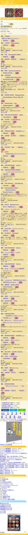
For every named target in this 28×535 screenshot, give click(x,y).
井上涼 (6, 268)
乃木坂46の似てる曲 (7, 402)
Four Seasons (7, 117)
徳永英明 (7, 59)
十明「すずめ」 (4, 468)
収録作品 (5, 40)
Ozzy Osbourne (9, 183)
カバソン (19, 5)
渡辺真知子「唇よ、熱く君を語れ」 (9, 456)
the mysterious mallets (14, 54)
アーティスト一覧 (11, 419)
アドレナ (4, 488)
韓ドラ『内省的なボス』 (9, 206)
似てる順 (3, 33)
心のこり (5, 494)
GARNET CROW (9, 95)
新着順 (10, 33)
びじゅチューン (7, 270)
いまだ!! (18, 252)
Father (21, 114)
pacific (5, 370)
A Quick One (6, 121)
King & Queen (13, 356)
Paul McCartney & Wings (11, 188)
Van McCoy (8, 233)
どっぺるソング (7, 2)
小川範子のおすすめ (5, 504)
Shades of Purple (7, 72)
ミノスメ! (25, 5)
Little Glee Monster (10, 165)
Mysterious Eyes (19, 95)
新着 (8, 6)
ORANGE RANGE (9, 131)
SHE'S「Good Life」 (5, 470)
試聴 (12, 40)
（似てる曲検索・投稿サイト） (9, 3)
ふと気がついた (9, 224)
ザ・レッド (8, 143)
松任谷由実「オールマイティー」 (9, 457)
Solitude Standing (8, 105)
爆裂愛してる (6, 497)
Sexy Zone (7, 351)
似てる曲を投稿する (6, 26)
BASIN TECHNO (7, 286)
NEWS (6, 367)
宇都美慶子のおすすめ (6, 509)
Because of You (14, 204)
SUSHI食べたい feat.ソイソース (14, 315)
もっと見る (3, 511)
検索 (11, 24)
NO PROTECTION (8, 79)
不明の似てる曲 (6, 405)
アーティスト (14, 6)
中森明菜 (7, 135)
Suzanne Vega (8, 103)
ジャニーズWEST (9, 252)
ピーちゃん (8, 292)
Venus (15, 300)
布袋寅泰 (7, 372)
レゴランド (5, 28)
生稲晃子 (7, 340)
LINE (21, 410)
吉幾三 (6, 296)
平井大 (6, 356)
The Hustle (15, 233)
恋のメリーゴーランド (12, 386)
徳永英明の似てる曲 (7, 407)
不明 (6, 54)
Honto (4, 493)
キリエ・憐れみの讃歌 (9, 499)
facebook (5, 410)
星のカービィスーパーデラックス (12, 322)
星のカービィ (8, 320)
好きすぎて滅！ (6, 486)
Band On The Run (11, 190)
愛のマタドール (14, 367)
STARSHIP (8, 75)
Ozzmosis (5, 185)
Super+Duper (6, 496)
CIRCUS (13, 372)
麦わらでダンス (15, 340)
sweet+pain (5, 479)
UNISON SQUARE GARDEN (12, 169)
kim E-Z (7, 204)
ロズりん (7, 331)
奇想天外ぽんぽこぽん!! (19, 280)
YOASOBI (7, 147)
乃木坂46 (7, 36)
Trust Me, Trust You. (17, 351)
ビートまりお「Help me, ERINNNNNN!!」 (11, 462)
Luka (15, 103)
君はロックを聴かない (8, 490)
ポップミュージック (17, 228)
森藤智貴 (7, 50)
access (6, 151)
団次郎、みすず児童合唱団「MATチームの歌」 (12, 465)
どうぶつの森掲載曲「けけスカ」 (9, 448)
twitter (13, 410)
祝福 (13, 147)
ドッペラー (8, 243)
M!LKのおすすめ (4, 503)
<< (3, 413)
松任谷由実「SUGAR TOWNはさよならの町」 (12, 464)
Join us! (18, 165)
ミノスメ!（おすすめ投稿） (16, 420)
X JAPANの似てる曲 (7, 404)
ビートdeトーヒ (15, 209)
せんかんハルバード (18, 320)
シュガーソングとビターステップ (15, 171)
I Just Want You (18, 183)
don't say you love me (14, 70)
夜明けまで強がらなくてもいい (10, 38)
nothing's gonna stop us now (13, 77)
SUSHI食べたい (20, 131)
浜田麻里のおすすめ (5, 506)
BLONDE (13, 135)
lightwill (12, 534)
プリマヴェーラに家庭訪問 (17, 268)
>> (19, 416)
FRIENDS (13, 59)
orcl (23, 386)
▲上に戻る (3, 512)
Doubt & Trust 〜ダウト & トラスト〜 (16, 153)
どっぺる (3, 6)
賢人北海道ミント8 (10, 89)
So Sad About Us (15, 119)
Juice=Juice (8, 228)
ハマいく (7, 209)
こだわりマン (9, 179)
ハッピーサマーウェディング (10, 485)
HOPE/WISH (6, 358)
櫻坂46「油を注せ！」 (6, 473)
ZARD (3, 480)
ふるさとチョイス (14, 296)
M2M (6, 70)
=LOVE (5, 491)
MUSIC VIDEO (15, 284)
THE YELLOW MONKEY (11, 114)
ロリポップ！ (20, 534)
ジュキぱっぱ (8, 280)
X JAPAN (7, 43)
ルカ (6, 110)
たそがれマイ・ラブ (7, 483)
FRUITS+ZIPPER (6, 482)
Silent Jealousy (15, 43)
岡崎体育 (7, 284)
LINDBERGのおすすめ (6, 508)
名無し (7, 127)
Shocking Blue (8, 300)
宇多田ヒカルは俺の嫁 (6, 444)
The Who (7, 119)
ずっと (4, 477)
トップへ (2, 419)
